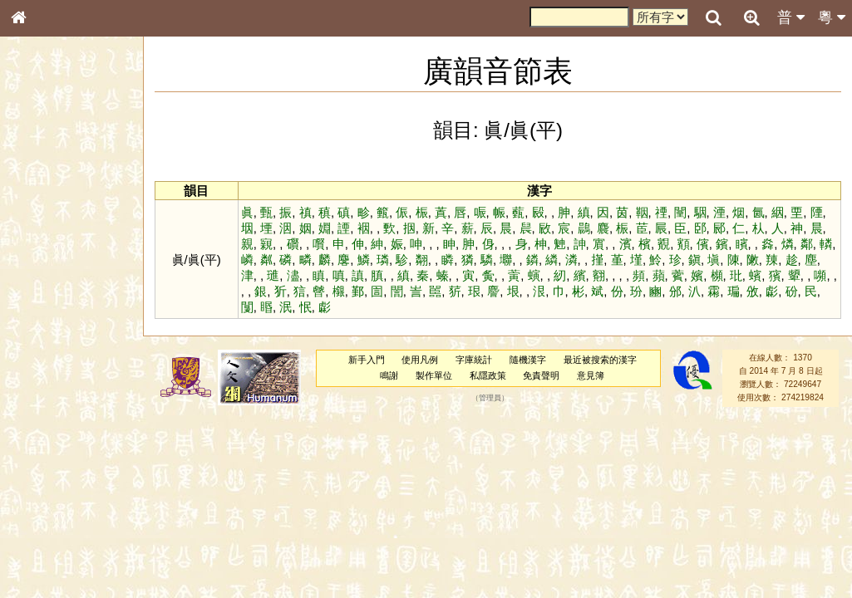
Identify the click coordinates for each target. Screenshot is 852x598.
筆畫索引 (41, 237)
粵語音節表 (46, 325)
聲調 (79, 437)
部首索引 (41, 222)
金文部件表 (46, 267)
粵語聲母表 (46, 340)
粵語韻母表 (46, 356)
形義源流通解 (51, 282)
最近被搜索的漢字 (600, 360)
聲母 (33, 437)
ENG (73, 183)
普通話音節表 (51, 452)
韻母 (56, 437)
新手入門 (366, 360)
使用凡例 (419, 360)
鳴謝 (389, 375)
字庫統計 (474, 360)
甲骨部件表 (46, 251)
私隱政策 (488, 375)
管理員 (490, 398)
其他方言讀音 (51, 467)
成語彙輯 (41, 541)
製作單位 (434, 375)
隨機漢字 (528, 360)
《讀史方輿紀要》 (61, 526)
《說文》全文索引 (61, 511)
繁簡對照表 (46, 555)
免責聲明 (541, 375)
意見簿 (590, 375)
